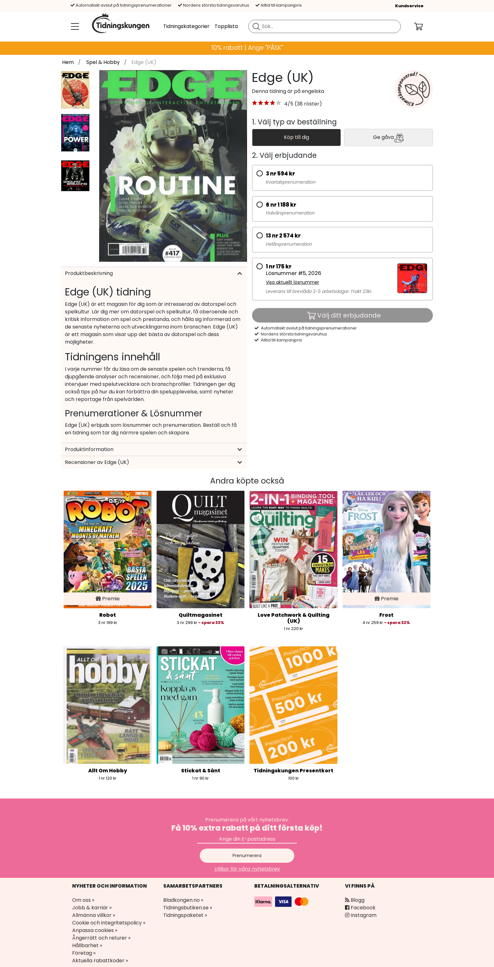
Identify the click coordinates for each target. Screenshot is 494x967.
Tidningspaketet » (185, 915)
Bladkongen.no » (183, 900)
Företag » (83, 953)
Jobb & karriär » (92, 907)
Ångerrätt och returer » (101, 937)
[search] (324, 26)
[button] (267, 104)
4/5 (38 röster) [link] (303, 103)
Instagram (360, 915)
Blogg (355, 900)
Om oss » (83, 900)
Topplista (226, 26)
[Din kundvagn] (423, 26)
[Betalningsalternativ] (282, 901)
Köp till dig (296, 137)
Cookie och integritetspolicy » (108, 922)
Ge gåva (388, 137)
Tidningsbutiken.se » (187, 907)
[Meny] (74, 26)
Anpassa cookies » (94, 930)
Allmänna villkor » (93, 915)
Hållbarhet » (87, 945)
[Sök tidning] (256, 26)
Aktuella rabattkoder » (100, 960)
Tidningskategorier (186, 26)
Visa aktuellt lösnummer (292, 282)
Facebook (360, 907)
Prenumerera (247, 855)
